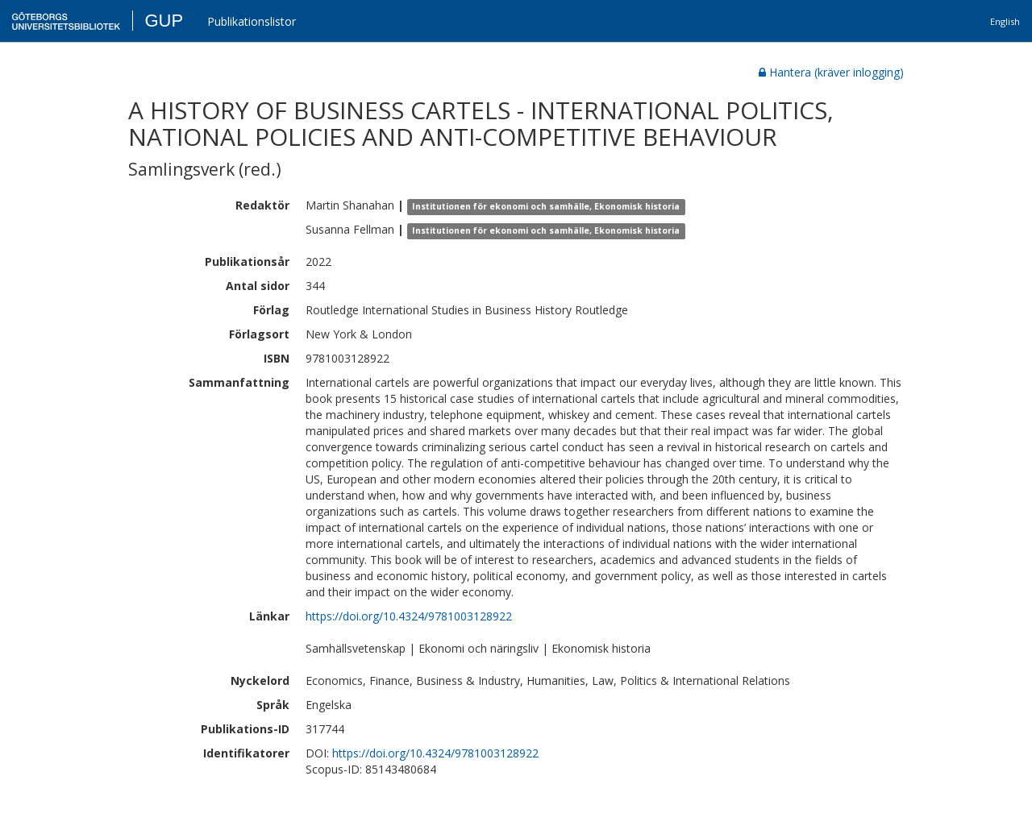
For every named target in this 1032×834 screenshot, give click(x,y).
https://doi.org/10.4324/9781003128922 (409, 616)
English (1005, 21)
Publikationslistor (251, 21)
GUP (163, 20)
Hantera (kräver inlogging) (831, 72)
